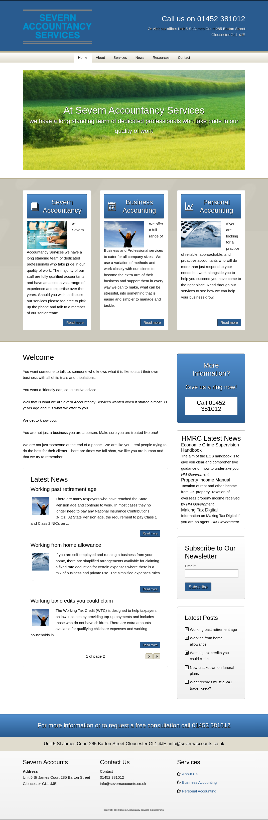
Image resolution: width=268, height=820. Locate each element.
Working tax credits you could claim (72, 601)
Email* (190, 566)
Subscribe (198, 587)
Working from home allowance (66, 545)
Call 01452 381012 (211, 405)
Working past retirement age (63, 489)
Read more (75, 323)
